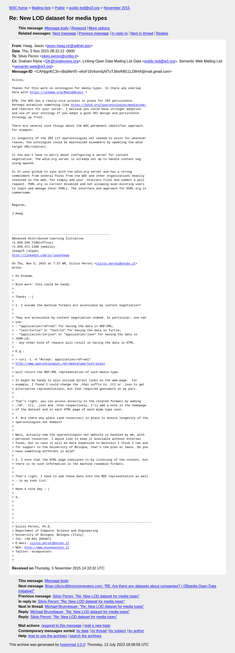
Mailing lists (41, 8)
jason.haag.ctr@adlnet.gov (69, 46)
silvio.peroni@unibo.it (59, 56)
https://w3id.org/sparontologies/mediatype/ (108, 105)
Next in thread (141, 33)
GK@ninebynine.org (61, 61)
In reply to (120, 33)
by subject (117, 631)
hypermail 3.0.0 (72, 645)
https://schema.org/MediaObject (57, 92)
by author (136, 631)
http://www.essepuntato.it (47, 548)
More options (99, 28)
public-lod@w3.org (84, 8)
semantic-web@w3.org (32, 66)
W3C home (18, 8)
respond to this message (61, 626)
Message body (57, 28)
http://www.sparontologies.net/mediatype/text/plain (60, 364)
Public (60, 8)
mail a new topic (97, 626)
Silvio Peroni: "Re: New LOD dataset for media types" (96, 596)
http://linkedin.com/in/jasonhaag (40, 255)
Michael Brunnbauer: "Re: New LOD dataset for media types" (94, 606)
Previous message (94, 33)
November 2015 (117, 8)
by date (82, 631)
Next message (64, 33)
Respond (78, 28)
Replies (162, 33)
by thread (99, 631)
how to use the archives (47, 636)
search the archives (86, 636)
